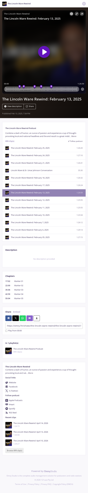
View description (13, 106)
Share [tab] (8, 311)
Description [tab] (11, 250)
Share (30, 106)
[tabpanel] (44, 259)
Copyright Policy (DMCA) (63, 484)
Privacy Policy (33, 484)
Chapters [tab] (10, 276)
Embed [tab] (16, 311)
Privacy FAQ (46, 484)
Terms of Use (20, 484)
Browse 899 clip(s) (14, 450)
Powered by (44, 471)
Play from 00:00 (13, 331)
